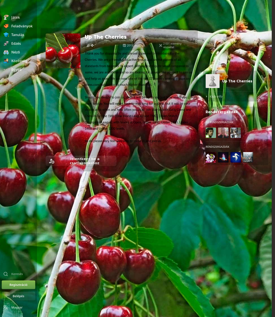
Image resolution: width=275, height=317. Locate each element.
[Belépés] (18, 296)
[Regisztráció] (18, 284)
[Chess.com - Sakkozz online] (18, 7)
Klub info (216, 96)
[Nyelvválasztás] (18, 307)
